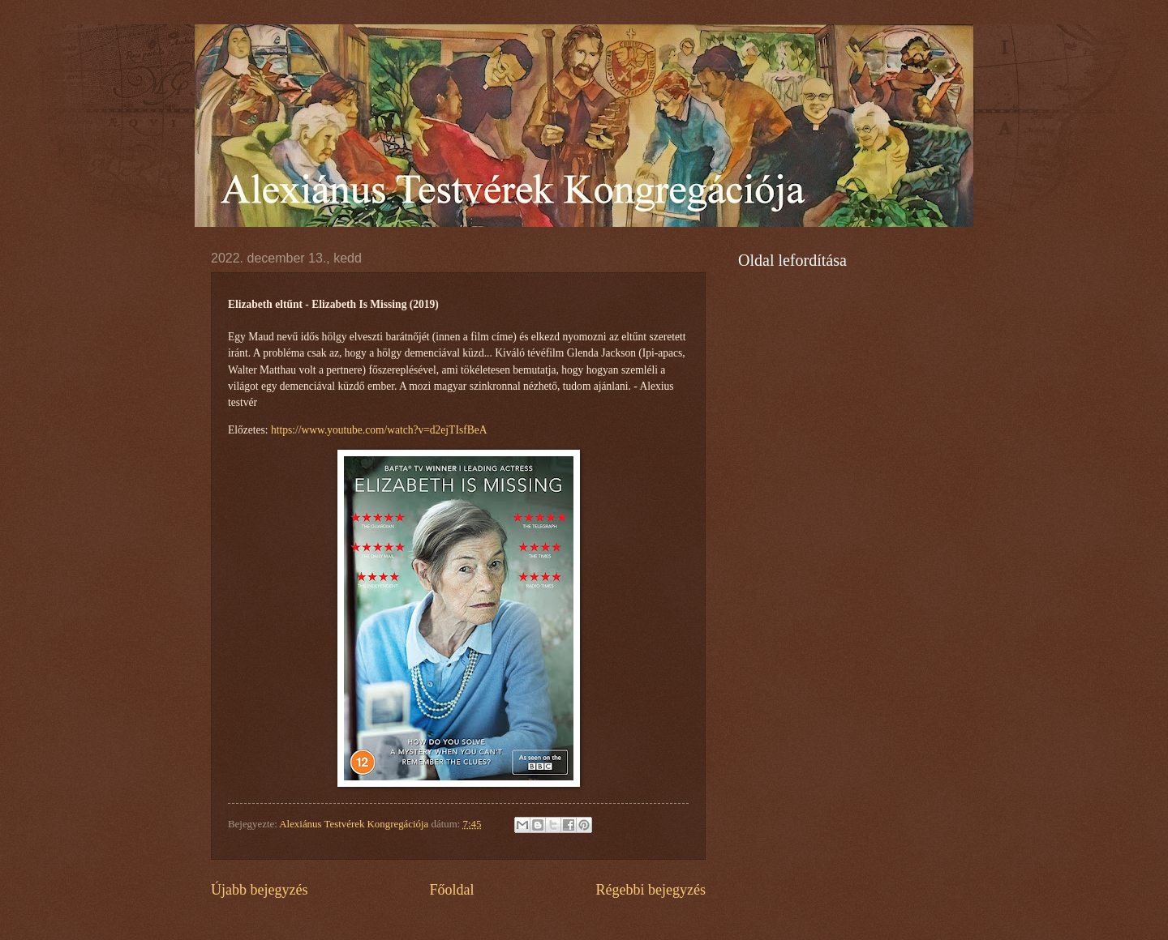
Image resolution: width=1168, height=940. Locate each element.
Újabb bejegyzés (259, 890)
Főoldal (451, 890)
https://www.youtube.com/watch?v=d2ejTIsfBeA (379, 430)
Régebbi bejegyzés (650, 890)
